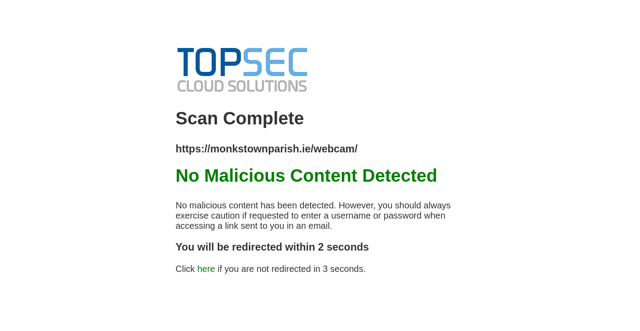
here (206, 269)
